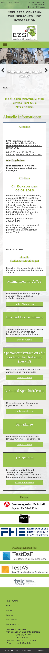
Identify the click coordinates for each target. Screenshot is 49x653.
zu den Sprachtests (24, 483)
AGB (8, 606)
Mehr (5, 87)
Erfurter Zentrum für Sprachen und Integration (24, 16)
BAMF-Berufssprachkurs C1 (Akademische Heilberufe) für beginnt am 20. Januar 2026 (24, 144)
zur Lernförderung (24, 411)
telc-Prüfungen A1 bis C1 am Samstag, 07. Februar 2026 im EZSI (24, 153)
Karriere (32, 268)
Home (9, 610)
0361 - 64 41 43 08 (37, 2)
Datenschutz (12, 624)
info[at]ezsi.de (39, 5)
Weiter (45, 70)
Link (25, 227)
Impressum (11, 619)
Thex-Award (12, 601)
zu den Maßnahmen (24, 304)
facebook (40, 7)
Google (31, 7)
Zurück (3, 70)
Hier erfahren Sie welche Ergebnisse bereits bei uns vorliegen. (21, 168)
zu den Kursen (24, 340)
